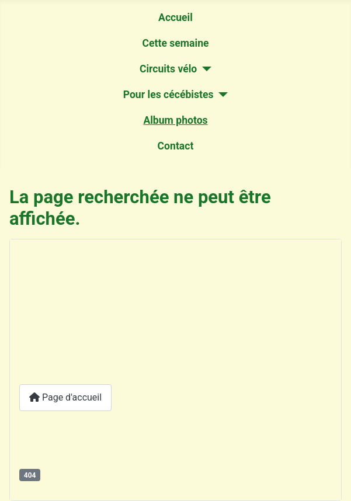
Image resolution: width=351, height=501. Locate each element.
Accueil (175, 17)
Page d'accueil (65, 397)
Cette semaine (175, 43)
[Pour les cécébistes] (221, 94)
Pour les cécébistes (168, 94)
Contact (176, 146)
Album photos (175, 120)
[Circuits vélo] (204, 68)
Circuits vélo (168, 69)
